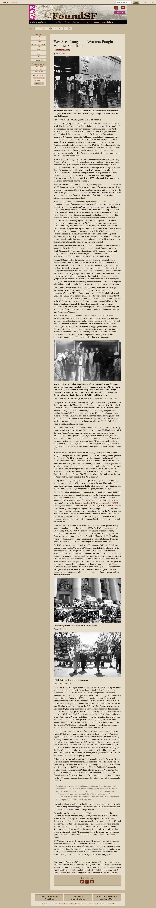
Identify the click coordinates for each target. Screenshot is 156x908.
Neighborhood (46, 29)
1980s (38, 54)
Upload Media (39, 71)
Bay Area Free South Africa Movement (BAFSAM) (96, 503)
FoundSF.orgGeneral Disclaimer (78, 898)
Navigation (14, 2)
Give (70, 29)
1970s (38, 51)
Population (54, 29)
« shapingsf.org (38, 22)
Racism (39, 39)
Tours (66, 29)
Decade (38, 29)
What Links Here (38, 60)
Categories (38, 34)
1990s (38, 56)
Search (136, 2)
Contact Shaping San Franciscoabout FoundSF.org (107, 898)
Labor (38, 46)
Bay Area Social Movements (38, 44)
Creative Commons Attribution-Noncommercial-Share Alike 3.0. (79, 904)
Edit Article (39, 69)
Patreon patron (38, 83)
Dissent (39, 41)
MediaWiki (111, 904)
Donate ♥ (120, 12)
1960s (38, 49)
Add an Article (39, 66)
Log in (153, 2)
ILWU (38, 37)
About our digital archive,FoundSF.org (49, 898)
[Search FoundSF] (124, 2)
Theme (61, 29)
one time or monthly (39, 78)
